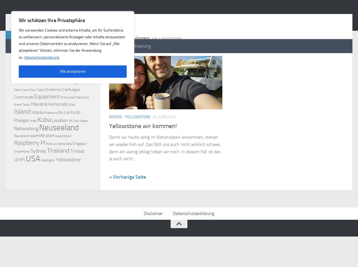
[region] (72, 47)
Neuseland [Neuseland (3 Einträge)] (21, 158)
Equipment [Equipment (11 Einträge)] (47, 119)
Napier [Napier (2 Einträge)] (84, 143)
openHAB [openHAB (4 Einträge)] (37, 158)
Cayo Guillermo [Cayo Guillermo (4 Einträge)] (49, 112)
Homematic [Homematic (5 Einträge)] (58, 126)
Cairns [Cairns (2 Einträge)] (18, 112)
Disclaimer (153, 244)
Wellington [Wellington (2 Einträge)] (48, 183)
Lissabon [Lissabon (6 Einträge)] (60, 142)
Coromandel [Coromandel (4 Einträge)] (24, 119)
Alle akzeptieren (73, 71)
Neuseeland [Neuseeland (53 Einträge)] (59, 150)
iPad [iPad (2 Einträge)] (72, 127)
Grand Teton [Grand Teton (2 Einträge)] (22, 127)
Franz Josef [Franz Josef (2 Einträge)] (68, 120)
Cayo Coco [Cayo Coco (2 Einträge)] (29, 112)
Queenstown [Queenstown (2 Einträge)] (63, 158)
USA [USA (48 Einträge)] (33, 181)
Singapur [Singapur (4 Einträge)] (79, 166)
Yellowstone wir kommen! (143, 148)
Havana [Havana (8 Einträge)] (39, 126)
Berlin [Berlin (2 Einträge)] (88, 105)
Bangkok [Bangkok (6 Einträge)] (75, 104)
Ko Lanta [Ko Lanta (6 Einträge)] (66, 134)
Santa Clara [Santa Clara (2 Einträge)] (65, 166)
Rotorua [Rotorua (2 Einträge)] (51, 166)
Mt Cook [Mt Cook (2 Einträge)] (74, 143)
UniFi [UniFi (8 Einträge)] (19, 182)
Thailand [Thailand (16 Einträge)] (58, 173)
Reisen (115, 139)
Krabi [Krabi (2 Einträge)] (33, 143)
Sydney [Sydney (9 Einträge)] (38, 173)
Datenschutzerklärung (42, 57)
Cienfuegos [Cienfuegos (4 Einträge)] (71, 112)
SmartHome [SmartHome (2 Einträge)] (22, 174)
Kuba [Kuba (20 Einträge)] (44, 142)
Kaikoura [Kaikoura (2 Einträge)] (51, 135)
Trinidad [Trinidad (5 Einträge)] (77, 173)
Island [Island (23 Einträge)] (22, 134)
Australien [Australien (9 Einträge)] (38, 104)
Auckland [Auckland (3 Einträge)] (20, 105)
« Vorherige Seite (127, 199)
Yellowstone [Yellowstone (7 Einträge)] (68, 182)
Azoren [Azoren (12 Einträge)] (58, 104)
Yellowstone (138, 139)
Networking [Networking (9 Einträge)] (26, 151)
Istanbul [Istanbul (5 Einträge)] (39, 134)
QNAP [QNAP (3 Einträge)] (50, 158)
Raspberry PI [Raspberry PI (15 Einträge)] (29, 165)
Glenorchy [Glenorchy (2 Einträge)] (82, 120)
